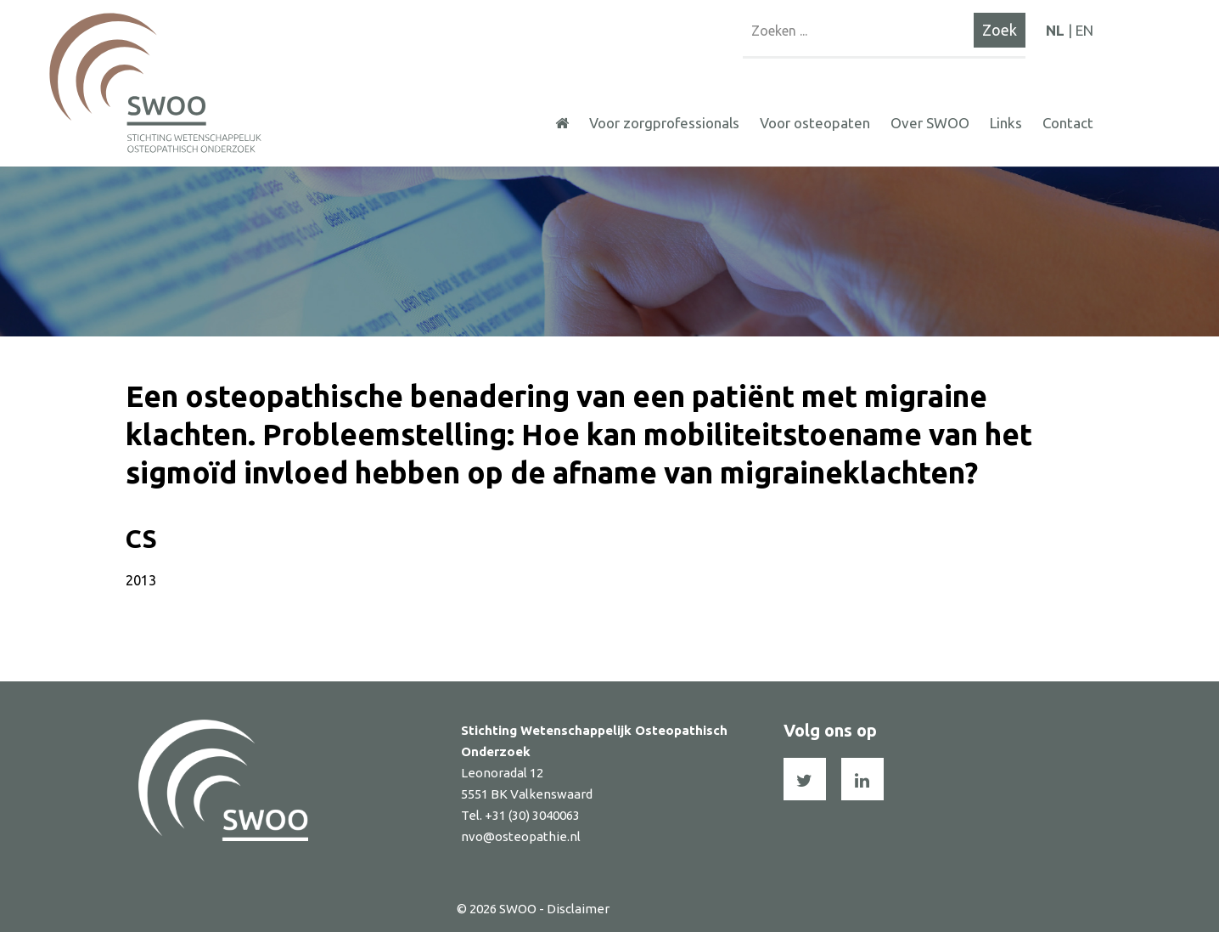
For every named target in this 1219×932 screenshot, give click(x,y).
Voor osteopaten (815, 123)
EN (1084, 30)
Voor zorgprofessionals (664, 123)
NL (1055, 30)
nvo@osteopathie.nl (521, 836)
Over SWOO (929, 123)
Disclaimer (578, 908)
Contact (1067, 123)
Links (1006, 123)
